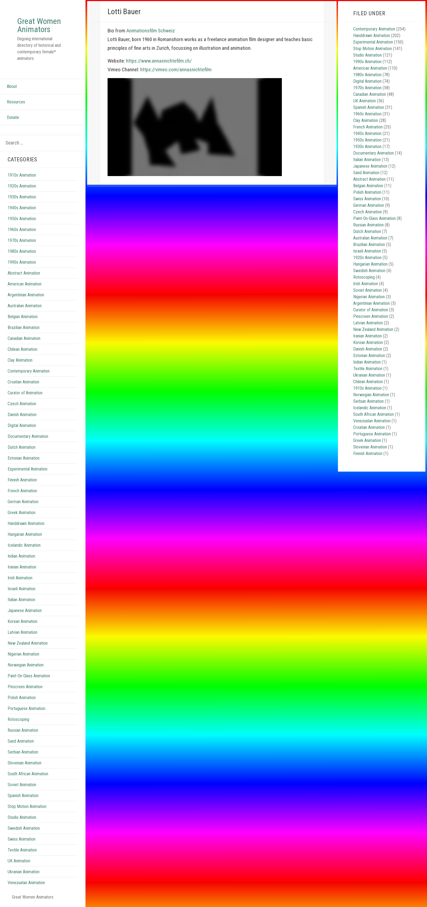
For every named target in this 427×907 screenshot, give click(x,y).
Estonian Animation (23, 458)
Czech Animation (22, 403)
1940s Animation (22, 207)
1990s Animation (22, 262)
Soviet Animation (22, 784)
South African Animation (28, 773)
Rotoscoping (18, 719)
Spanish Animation (23, 795)
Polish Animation (22, 697)
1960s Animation (22, 229)
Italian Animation (21, 599)
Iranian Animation (22, 567)
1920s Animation (22, 186)
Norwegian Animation (26, 665)
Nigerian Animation (23, 654)
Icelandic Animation (24, 545)
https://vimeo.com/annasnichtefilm (176, 69)
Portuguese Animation (26, 708)
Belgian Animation (23, 316)
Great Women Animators (39, 25)
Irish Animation (20, 577)
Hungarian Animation (25, 534)
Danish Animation (22, 414)
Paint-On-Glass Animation (29, 675)
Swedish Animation (24, 828)
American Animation (24, 284)
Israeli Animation (21, 588)
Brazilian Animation (23, 327)
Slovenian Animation (24, 762)
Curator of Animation (25, 392)
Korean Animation (22, 621)
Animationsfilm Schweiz (150, 30)
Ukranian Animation (23, 871)
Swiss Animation (21, 839)
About (12, 86)
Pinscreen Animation (25, 686)
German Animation (23, 501)
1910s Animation (22, 175)
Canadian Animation (24, 338)
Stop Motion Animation (27, 806)
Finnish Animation (22, 479)
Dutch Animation (21, 447)
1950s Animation (22, 218)
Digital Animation (22, 425)
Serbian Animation (23, 752)
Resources (16, 101)
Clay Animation (20, 360)
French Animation (22, 490)
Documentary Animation (28, 436)
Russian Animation (23, 730)
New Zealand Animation (28, 643)
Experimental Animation (27, 469)
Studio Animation (22, 817)
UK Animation (19, 860)
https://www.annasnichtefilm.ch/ (159, 61)
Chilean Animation (22, 349)
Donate (13, 117)
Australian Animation (25, 305)
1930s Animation (22, 196)
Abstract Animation (24, 273)
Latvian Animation (22, 632)
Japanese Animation (25, 610)
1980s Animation (22, 251)
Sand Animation (21, 741)
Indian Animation (21, 556)
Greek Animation (21, 512)
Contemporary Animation (29, 371)
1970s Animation (22, 240)
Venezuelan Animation (26, 882)
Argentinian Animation (26, 294)
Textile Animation (22, 850)
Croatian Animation (23, 382)
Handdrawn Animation (26, 523)
